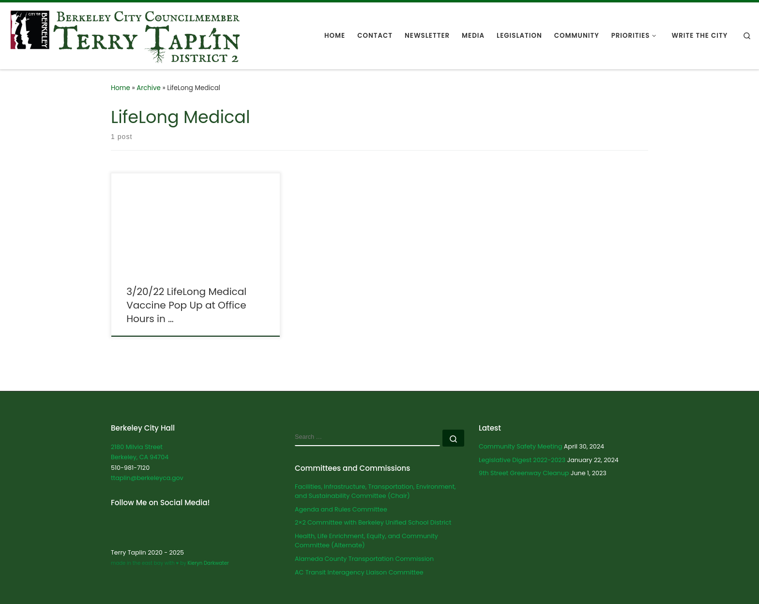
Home (120, 88)
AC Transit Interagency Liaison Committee (359, 572)
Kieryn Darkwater (207, 563)
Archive (149, 88)
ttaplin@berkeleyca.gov (147, 478)
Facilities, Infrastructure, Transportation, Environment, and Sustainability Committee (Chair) (375, 491)
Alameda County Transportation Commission (364, 559)
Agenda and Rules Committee (341, 509)
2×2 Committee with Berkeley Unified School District (373, 522)
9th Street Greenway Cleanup (524, 473)
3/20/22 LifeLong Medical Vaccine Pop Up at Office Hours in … (186, 305)
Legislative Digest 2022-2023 (522, 460)
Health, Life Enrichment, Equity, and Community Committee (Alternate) (366, 541)
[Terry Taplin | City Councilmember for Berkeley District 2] (125, 34)
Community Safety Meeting (520, 446)
